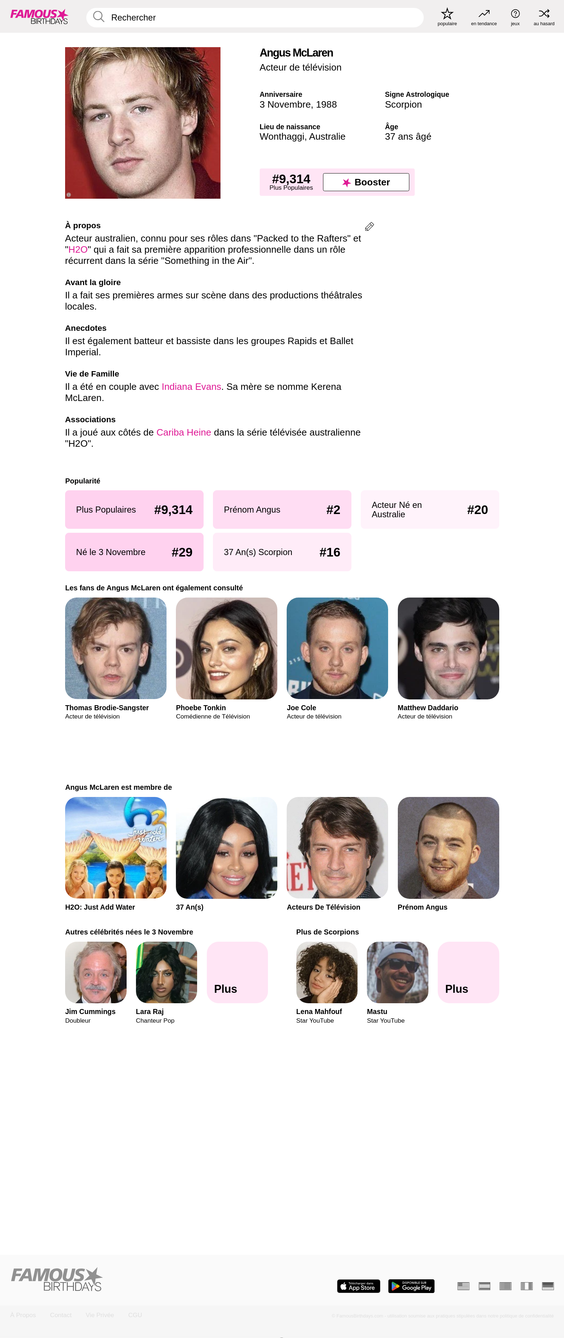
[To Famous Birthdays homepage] (39, 16)
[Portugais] (505, 1286)
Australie (327, 136)
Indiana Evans (191, 386)
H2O (78, 249)
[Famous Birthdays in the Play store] (411, 1286)
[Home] (143, 1280)
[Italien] (527, 1286)
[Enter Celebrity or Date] (255, 17)
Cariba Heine (183, 432)
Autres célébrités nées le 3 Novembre (129, 932)
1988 (326, 104)
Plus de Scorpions (327, 932)
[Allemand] (548, 1286)
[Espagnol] (485, 1286)
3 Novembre (285, 104)
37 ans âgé (408, 136)
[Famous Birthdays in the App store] (359, 1286)
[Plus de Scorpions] (468, 973)
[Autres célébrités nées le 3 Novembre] (237, 973)
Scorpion (403, 104)
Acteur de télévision (301, 67)
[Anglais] (463, 1286)
